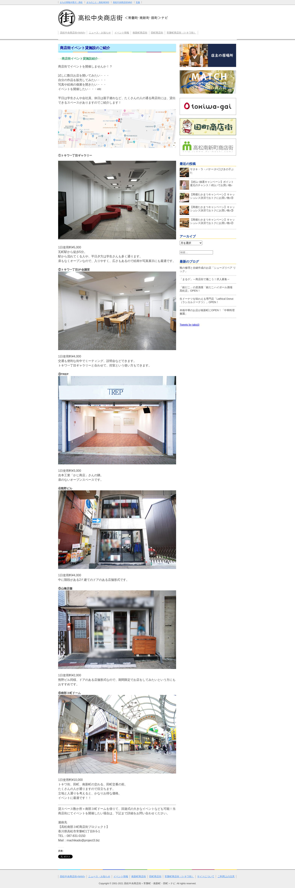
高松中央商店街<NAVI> (72, 32)
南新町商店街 (140, 32)
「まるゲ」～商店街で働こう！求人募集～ (205, 279)
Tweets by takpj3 (189, 324)
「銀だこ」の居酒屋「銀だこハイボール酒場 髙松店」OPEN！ (207, 289)
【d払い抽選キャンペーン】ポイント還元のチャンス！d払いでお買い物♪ (207, 184)
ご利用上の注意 (226, 876)
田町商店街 (157, 32)
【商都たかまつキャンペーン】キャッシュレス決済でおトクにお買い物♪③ (207, 210)
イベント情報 (121, 32)
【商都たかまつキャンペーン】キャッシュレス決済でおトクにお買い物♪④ (207, 197)
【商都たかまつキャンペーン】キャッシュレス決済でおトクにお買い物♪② (207, 222)
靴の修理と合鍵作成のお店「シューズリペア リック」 (208, 269)
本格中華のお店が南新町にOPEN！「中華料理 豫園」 (207, 312)
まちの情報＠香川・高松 (71, 2)
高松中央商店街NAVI (122, 2)
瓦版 (138, 2)
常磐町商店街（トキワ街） (181, 32)
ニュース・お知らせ (100, 32)
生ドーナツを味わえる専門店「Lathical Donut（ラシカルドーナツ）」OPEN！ (206, 300)
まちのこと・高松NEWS (97, 2)
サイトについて (205, 876)
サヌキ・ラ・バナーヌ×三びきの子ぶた (207, 172)
